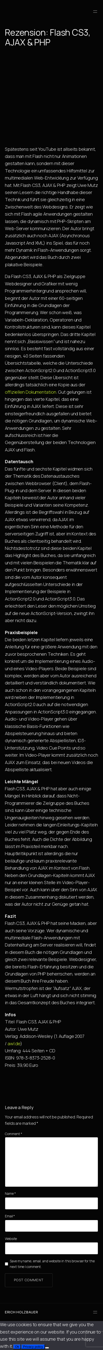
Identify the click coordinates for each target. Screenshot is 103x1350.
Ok (17, 1347)
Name (10, 1193)
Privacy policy (33, 1347)
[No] (47, 1348)
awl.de (14, 1043)
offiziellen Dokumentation (30, 392)
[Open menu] (95, 11)
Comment (13, 1133)
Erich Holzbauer (21, 1312)
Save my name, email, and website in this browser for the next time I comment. (52, 1264)
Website (11, 1238)
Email (10, 1216)
